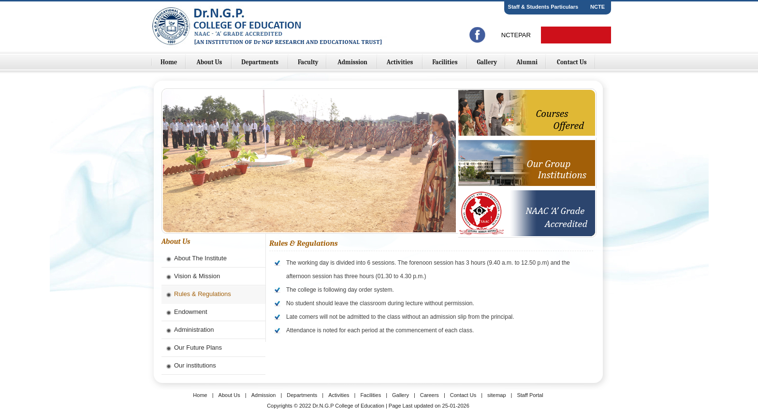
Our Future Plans (198, 347)
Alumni (527, 62)
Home (168, 62)
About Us (209, 62)
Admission (352, 62)
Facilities (445, 62)
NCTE (597, 7)
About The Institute (200, 258)
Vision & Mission (197, 276)
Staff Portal (530, 395)
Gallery (487, 62)
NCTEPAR (516, 35)
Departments (260, 62)
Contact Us (572, 62)
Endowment (190, 311)
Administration (194, 329)
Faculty (308, 62)
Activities (400, 62)
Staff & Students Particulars (543, 7)
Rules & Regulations (202, 294)
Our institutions (195, 365)
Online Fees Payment (576, 35)
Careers (429, 395)
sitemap (496, 395)
